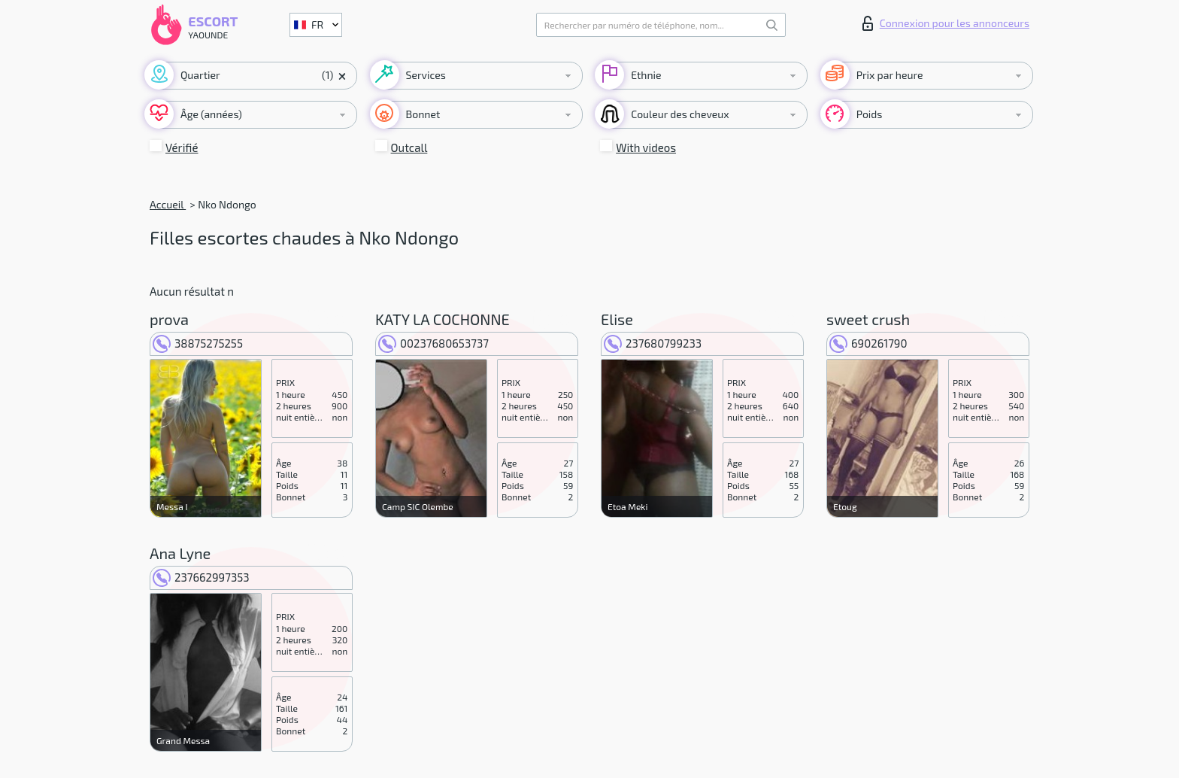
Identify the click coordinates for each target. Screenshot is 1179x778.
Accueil (168, 204)
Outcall (409, 147)
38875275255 (198, 343)
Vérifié (182, 147)
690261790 (868, 343)
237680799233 (653, 343)
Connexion (945, 23)
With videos (646, 147)
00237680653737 (433, 343)
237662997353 (201, 577)
